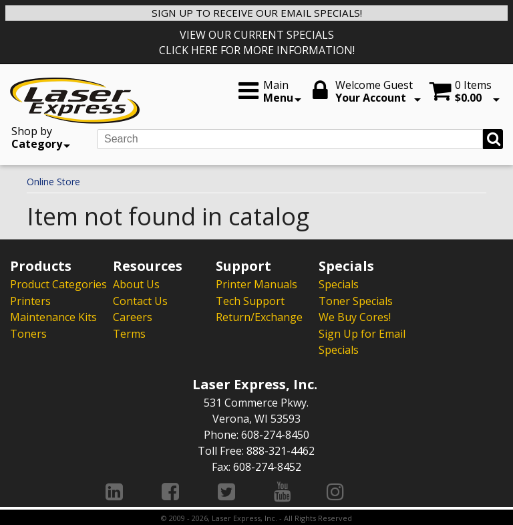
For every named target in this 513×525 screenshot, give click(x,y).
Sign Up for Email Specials (362, 340)
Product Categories (58, 284)
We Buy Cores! (355, 316)
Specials (339, 284)
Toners (28, 332)
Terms (129, 332)
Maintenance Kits (53, 316)
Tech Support (250, 300)
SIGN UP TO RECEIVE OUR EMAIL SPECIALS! (256, 12)
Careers (132, 316)
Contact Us (140, 300)
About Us (136, 284)
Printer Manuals (256, 284)
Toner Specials (356, 300)
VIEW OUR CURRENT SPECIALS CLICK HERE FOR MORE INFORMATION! (257, 42)
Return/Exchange (259, 316)
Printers (30, 300)
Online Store (53, 181)
